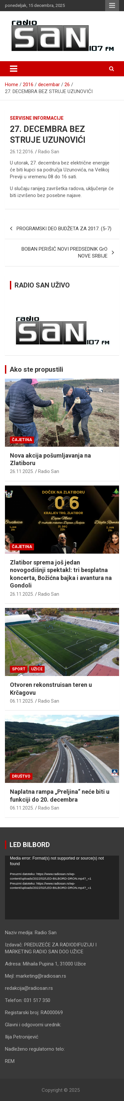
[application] (62, 887)
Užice (37, 669)
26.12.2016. (22, 151)
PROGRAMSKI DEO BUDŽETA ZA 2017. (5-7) (64, 229)
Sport (18, 669)
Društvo (21, 776)
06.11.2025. (22, 701)
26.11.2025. (22, 471)
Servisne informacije (36, 118)
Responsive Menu (112, 5)
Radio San (48, 151)
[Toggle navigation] (13, 68)
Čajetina (22, 440)
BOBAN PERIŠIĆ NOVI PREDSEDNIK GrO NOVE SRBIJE (64, 252)
